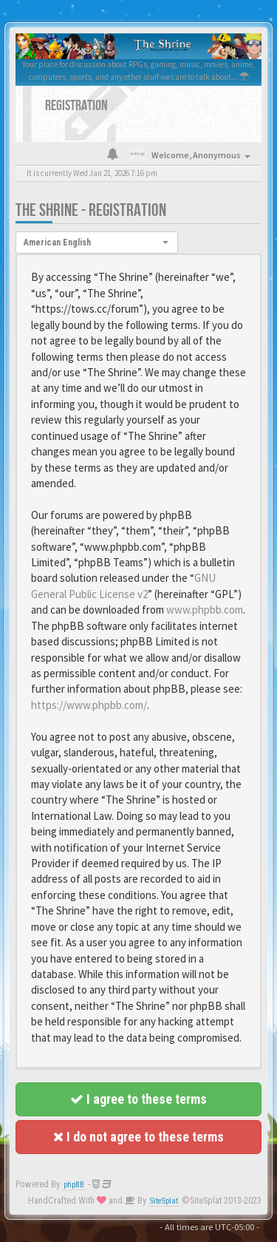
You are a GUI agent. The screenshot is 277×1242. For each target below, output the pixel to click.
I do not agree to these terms (138, 1136)
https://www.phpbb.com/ (89, 705)
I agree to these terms (138, 1099)
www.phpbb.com (204, 610)
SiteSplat (164, 1201)
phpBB (74, 1185)
